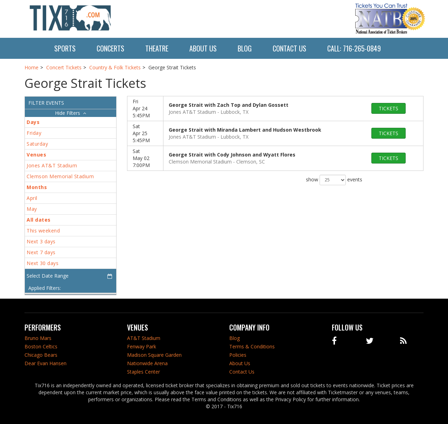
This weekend (43, 230)
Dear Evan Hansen (45, 363)
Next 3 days (41, 241)
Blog (245, 48)
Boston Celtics (40, 346)
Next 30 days (42, 263)
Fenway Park (141, 346)
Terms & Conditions (252, 346)
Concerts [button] (110, 48)
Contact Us (289, 48)
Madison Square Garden (154, 355)
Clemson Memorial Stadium (60, 176)
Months (37, 187)
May (32, 209)
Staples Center (143, 371)
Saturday (37, 143)
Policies (237, 355)
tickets (388, 108)
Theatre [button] (156, 48)
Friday (34, 133)
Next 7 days (41, 252)
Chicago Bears (40, 355)
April (32, 198)
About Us (203, 48)
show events (334, 180)
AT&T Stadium (143, 338)
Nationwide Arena (147, 363)
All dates (39, 219)
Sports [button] (65, 48)
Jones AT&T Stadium (52, 165)
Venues (36, 154)
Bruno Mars (37, 338)
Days (33, 122)
